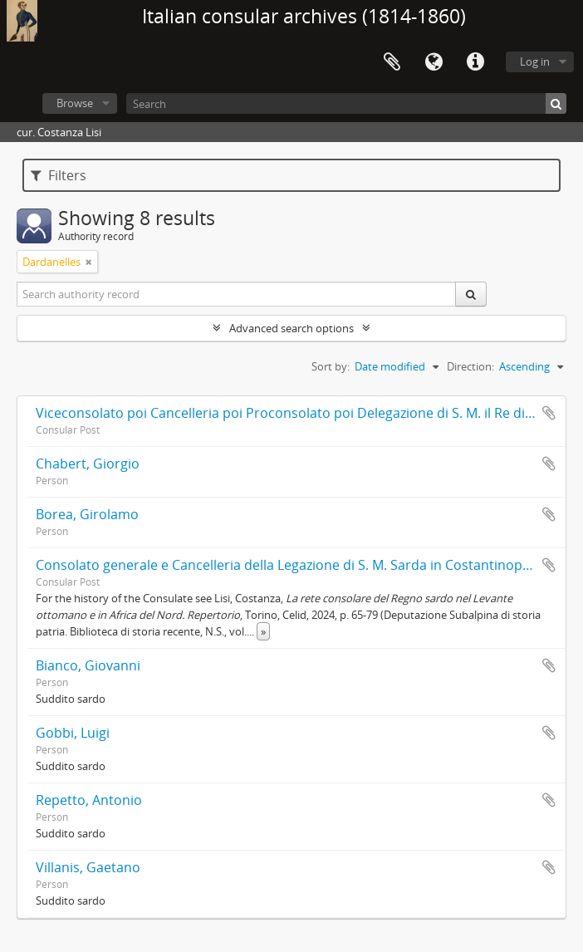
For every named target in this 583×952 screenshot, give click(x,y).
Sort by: (330, 366)
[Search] (346, 103)
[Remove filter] (89, 261)
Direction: (470, 366)
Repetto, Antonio (89, 800)
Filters (58, 175)
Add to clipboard (549, 413)
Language (433, 62)
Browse (74, 103)
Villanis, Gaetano (88, 867)
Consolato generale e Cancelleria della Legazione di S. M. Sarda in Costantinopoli (286, 565)
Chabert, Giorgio (88, 463)
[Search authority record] (237, 294)
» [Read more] (263, 631)
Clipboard (392, 62)
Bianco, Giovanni (88, 665)
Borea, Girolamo (87, 514)
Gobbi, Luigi (73, 733)
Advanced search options (291, 328)
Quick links (475, 62)
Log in (535, 61)
